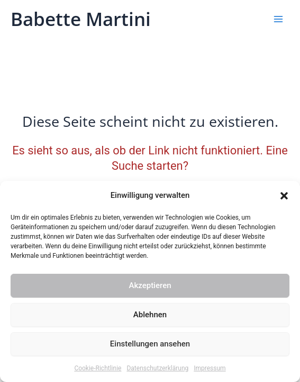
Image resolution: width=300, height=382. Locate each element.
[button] (284, 195)
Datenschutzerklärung (157, 368)
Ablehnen (150, 314)
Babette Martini (81, 18)
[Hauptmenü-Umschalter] (278, 19)
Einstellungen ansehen (150, 344)
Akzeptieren (150, 285)
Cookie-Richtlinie (97, 368)
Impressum (209, 368)
